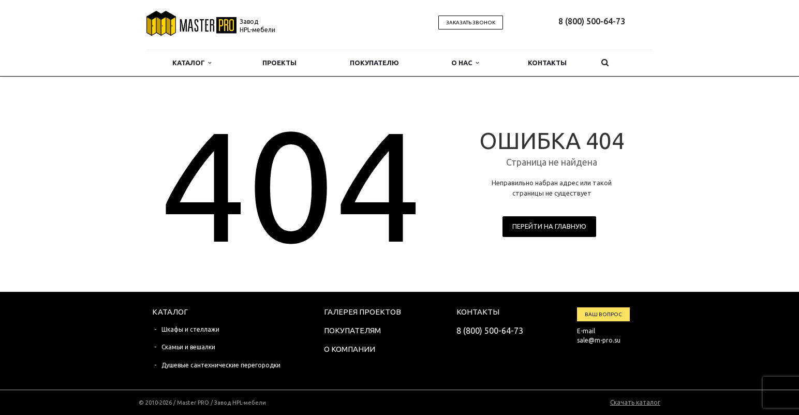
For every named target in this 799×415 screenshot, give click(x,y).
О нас (465, 63)
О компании (349, 349)
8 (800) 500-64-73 (591, 21)
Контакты (547, 62)
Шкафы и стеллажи (190, 329)
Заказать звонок (470, 22)
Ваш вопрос (603, 314)
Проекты (279, 62)
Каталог (191, 63)
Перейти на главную (549, 226)
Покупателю (374, 62)
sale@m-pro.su (598, 340)
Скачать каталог (635, 402)
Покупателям (352, 330)
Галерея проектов (362, 311)
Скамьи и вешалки (188, 347)
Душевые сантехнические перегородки (220, 365)
